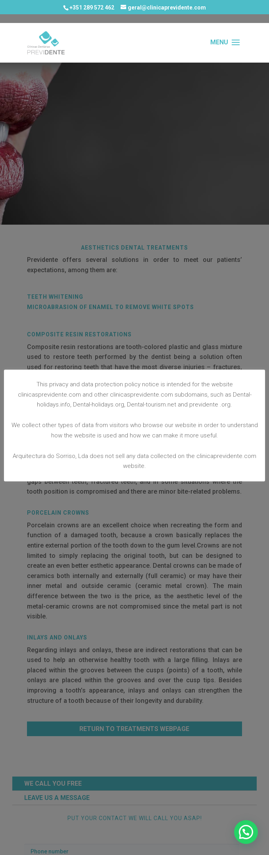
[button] (246, 832)
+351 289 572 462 (91, 7)
